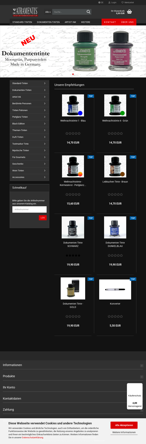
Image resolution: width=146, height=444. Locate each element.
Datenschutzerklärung (32, 437)
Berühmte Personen (21, 103)
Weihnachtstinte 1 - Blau (73, 120)
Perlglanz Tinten (20, 117)
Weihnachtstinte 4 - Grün (115, 120)
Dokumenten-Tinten (48, 22)
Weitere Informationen (124, 432)
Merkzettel (127, 2)
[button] (101, 2)
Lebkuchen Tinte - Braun (115, 181)
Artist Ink (70, 22)
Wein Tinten (18, 170)
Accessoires (18, 177)
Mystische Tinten (20, 150)
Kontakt (110, 22)
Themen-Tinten (19, 130)
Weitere (85, 22)
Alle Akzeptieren (124, 425)
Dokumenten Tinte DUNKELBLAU (115, 244)
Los (43, 218)
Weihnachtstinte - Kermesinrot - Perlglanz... (73, 183)
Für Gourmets (18, 157)
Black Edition (18, 123)
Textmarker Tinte (20, 144)
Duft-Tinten (17, 137)
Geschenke (17, 164)
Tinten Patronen (20, 110)
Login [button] (112, 2)
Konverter (115, 303)
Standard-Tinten (22, 22)
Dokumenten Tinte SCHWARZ (72, 244)
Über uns (127, 22)
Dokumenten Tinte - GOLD (73, 305)
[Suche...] (48, 12)
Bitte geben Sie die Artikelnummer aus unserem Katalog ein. (28, 202)
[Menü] (141, 385)
